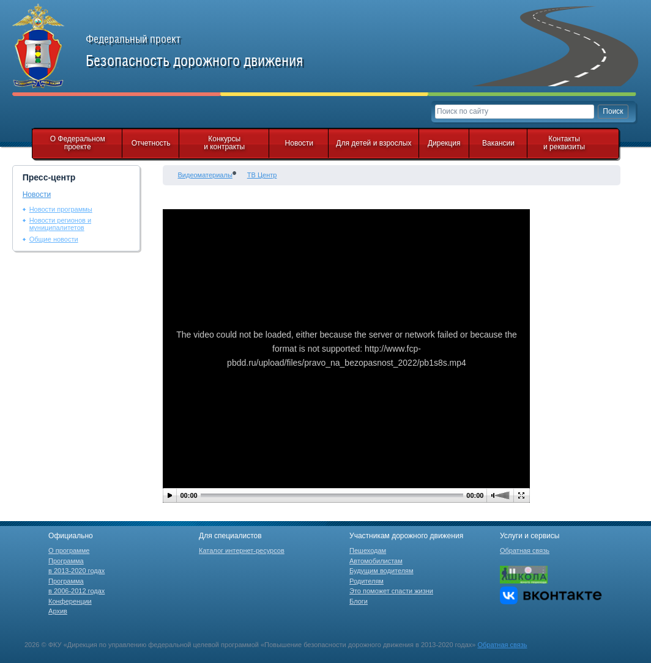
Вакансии (498, 143)
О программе (68, 550)
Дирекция (444, 143)
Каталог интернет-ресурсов (242, 550)
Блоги (358, 601)
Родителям (366, 581)
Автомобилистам (376, 561)
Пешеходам (367, 550)
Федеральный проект (208, 51)
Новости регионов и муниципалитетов (60, 224)
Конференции (70, 601)
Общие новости (53, 239)
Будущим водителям (381, 570)
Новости (299, 143)
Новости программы (60, 209)
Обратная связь (524, 550)
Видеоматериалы (204, 175)
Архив (57, 611)
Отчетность (151, 143)
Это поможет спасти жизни (391, 590)
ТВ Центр (262, 175)
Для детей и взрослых (373, 143)
